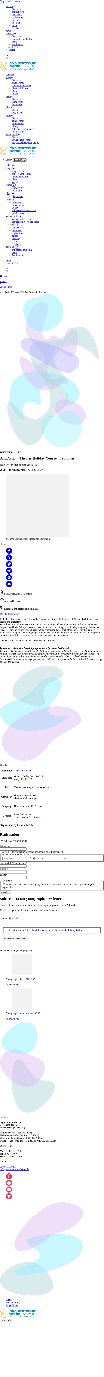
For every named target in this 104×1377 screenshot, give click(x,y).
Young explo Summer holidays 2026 (23, 1013)
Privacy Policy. (75, 930)
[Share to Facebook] (9, 553)
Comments (5, 846)
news (8, 31)
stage (9, 77)
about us (11, 33)
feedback (16, 28)
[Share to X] (9, 559)
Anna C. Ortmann (22, 770)
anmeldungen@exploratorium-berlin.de (35, 659)
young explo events (21, 139)
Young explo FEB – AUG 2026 (21, 979)
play (9, 107)
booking (16, 22)
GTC (8, 1300)
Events (3, 281)
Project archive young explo (25, 142)
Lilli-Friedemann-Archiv (24, 129)
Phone (3, 874)
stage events (18, 83)
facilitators (17, 104)
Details (3, 614)
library (15, 126)
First (32, 858)
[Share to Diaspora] (9, 566)
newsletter (17, 14)
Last (64, 858)
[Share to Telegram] (9, 573)
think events (18, 121)
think (9, 115)
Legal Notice (12, 1305)
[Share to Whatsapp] (9, 579)
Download (12, 984)
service (10, 6)
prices (15, 20)
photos (15, 91)
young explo (13, 134)
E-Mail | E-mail (11, 918)
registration (17, 17)
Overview (16, 9)
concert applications (21, 85)
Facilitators (17, 44)
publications (18, 131)
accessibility (12, 47)
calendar (10, 74)
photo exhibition (20, 88)
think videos (18, 123)
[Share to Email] (9, 586)
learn (9, 96)
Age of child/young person (13, 863)
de (7, 55)
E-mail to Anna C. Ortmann (27, 817)
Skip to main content (10, 1)
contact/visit (18, 12)
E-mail (4, 869)
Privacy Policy (13, 1302)
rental (14, 25)
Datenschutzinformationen (37, 930)
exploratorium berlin (22, 39)
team (14, 41)
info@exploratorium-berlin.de (14, 1169)
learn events (18, 102)
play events (17, 112)
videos (15, 93)
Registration (13, 614)
